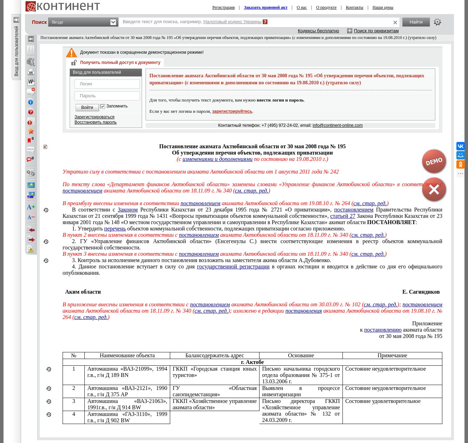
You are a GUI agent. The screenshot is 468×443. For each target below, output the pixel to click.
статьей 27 (342, 216)
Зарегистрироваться (94, 117)
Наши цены (383, 7)
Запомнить (117, 106)
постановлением (354, 210)
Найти (416, 22)
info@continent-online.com (338, 125)
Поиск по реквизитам (376, 30)
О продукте (326, 7)
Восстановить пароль (96, 122)
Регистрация (223, 7)
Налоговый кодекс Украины (233, 21)
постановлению (383, 330)
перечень (115, 229)
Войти (87, 107)
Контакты (355, 7)
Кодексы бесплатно (318, 30)
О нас (302, 7)
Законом (127, 210)
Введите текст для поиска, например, (192, 21)
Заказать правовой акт (266, 7)
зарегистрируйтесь (232, 111)
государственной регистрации (233, 266)
